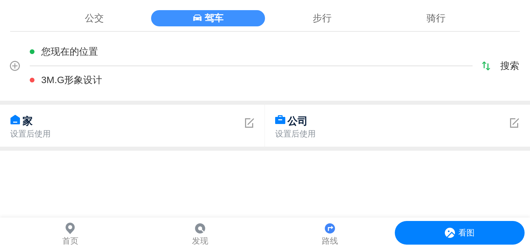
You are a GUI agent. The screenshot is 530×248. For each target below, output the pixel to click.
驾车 (213, 18)
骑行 (436, 18)
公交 (94, 18)
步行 (322, 18)
